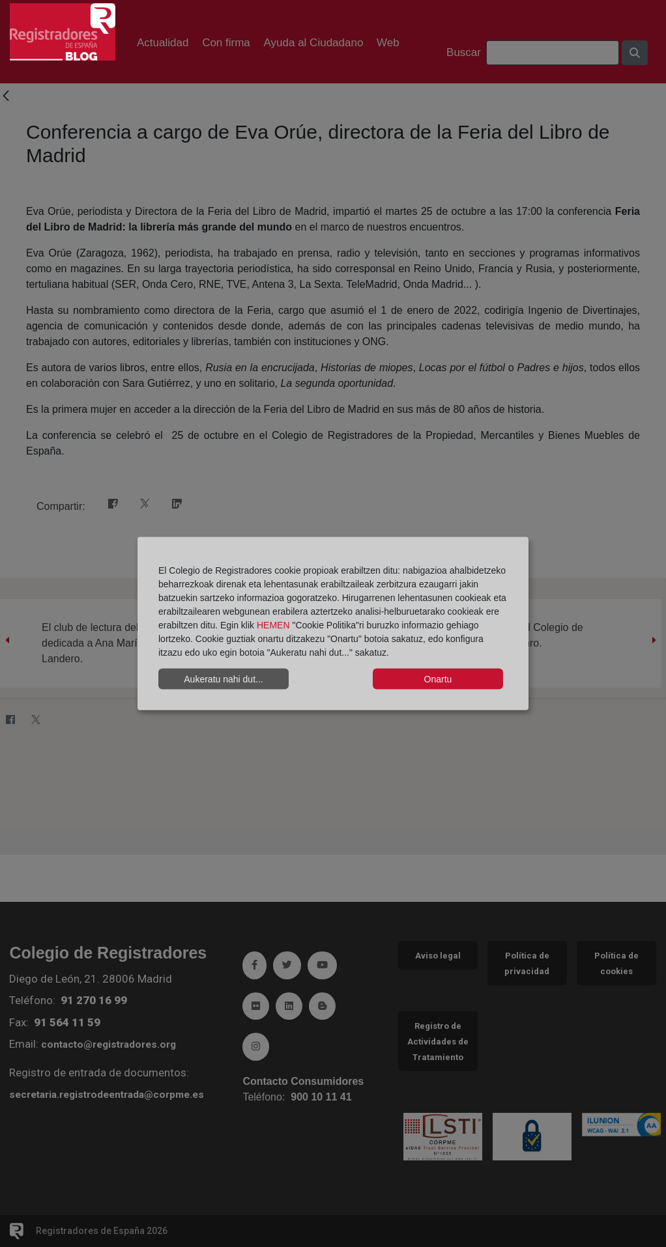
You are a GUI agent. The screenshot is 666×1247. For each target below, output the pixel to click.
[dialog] (333, 623)
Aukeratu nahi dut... (223, 678)
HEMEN (273, 625)
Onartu (438, 678)
